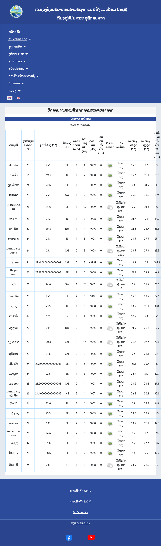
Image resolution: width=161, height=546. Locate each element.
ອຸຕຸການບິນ (15, 46)
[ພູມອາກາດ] (24, 61)
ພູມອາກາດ (15, 61)
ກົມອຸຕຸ (12, 91)
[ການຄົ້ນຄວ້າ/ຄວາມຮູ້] (37, 76)
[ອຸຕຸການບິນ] (24, 46)
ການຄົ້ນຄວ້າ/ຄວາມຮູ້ (21, 76)
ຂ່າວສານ (14, 83)
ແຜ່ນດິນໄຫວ (16, 69)
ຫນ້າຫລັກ (14, 32)
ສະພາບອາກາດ (17, 39)
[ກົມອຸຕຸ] (18, 91)
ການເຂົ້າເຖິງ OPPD (80, 490)
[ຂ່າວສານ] (22, 83)
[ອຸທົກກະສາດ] (26, 54)
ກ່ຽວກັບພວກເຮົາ (80, 523)
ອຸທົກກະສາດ (16, 54)
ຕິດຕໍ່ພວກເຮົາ (80, 512)
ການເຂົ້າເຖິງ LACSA (80, 501)
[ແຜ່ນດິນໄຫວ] (27, 69)
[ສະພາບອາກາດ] (29, 39)
